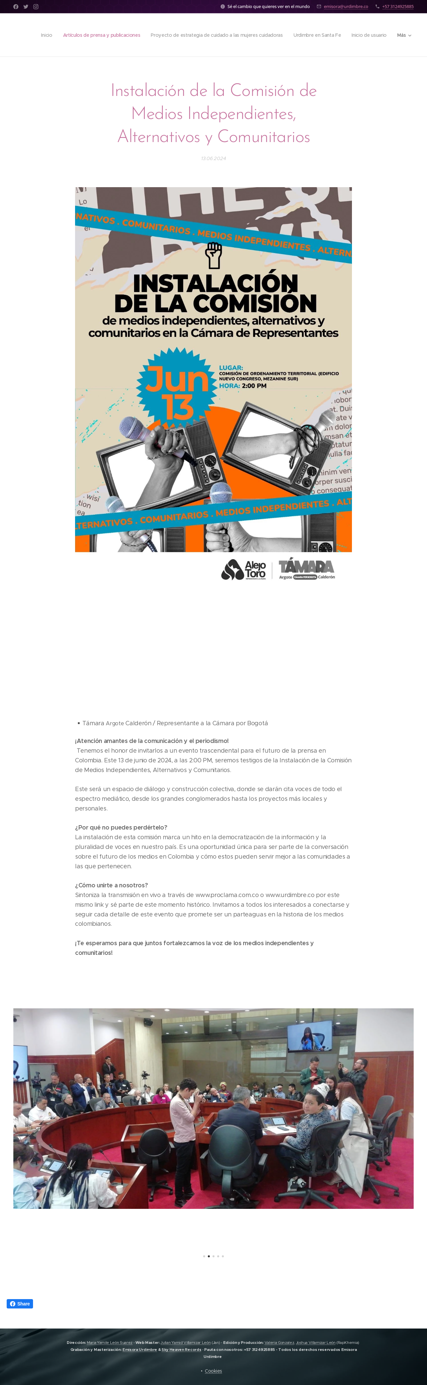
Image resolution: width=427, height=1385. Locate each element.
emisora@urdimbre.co (346, 6)
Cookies (213, 1371)
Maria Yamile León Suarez (109, 1342)
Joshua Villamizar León (316, 1342)
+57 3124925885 (398, 6)
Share (20, 1303)
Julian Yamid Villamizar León (185, 1342)
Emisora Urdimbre (139, 1349)
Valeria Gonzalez (279, 1342)
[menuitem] (38, 35)
